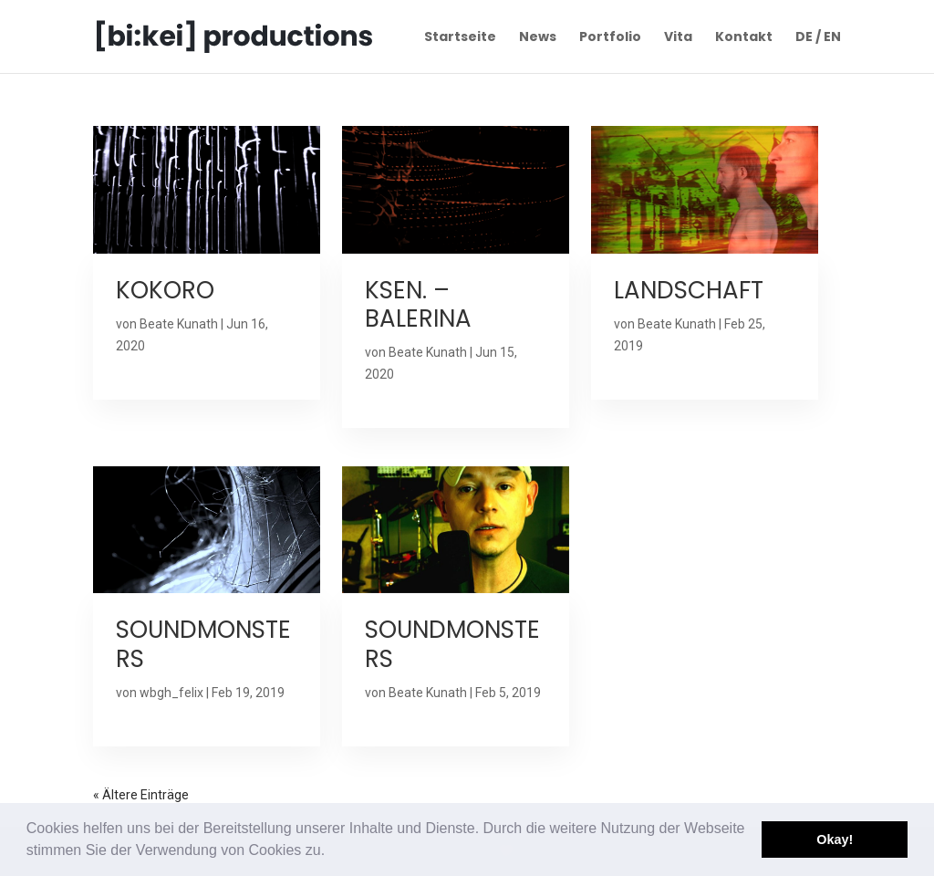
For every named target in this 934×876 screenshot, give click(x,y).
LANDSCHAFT (688, 290)
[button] (332, 852)
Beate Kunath (179, 324)
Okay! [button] (834, 839)
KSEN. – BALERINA (418, 304)
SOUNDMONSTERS (203, 643)
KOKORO (165, 290)
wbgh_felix (171, 692)
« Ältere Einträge (141, 794)
